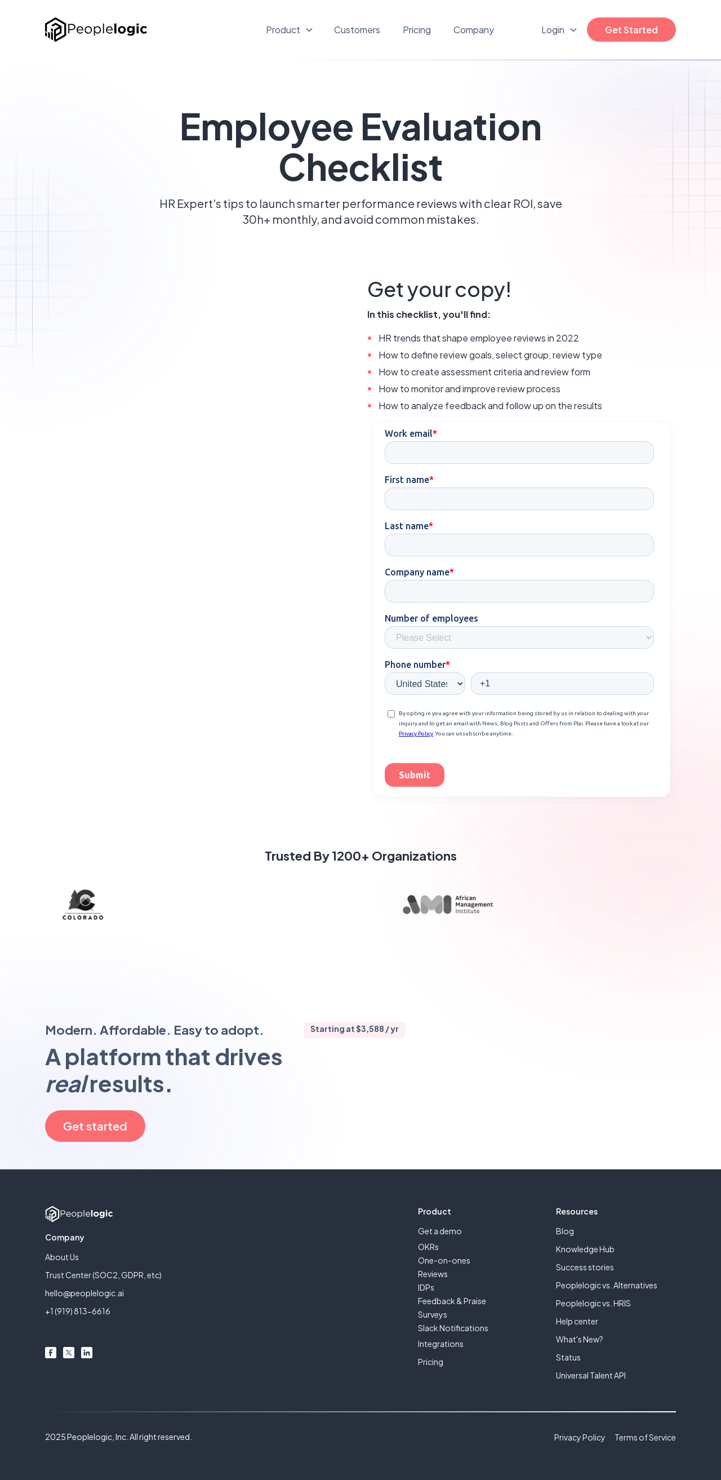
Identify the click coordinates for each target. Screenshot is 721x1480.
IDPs (426, 1287)
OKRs (428, 1247)
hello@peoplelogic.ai (84, 1293)
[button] (290, 30)
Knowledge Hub (585, 1249)
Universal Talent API (591, 1375)
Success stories (585, 1267)
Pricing (417, 30)
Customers (357, 30)
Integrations (441, 1344)
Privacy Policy (580, 1437)
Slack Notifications (453, 1328)
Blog (565, 1231)
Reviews (433, 1274)
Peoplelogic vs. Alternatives (606, 1285)
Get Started (631, 30)
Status (568, 1357)
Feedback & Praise (452, 1301)
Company (473, 30)
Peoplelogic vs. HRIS (593, 1303)
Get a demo (440, 1231)
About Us (62, 1257)
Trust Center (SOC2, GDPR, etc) (103, 1275)
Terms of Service (645, 1437)
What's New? (579, 1339)
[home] (96, 29)
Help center (577, 1321)
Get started (95, 1126)
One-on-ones (444, 1260)
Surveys (432, 1314)
